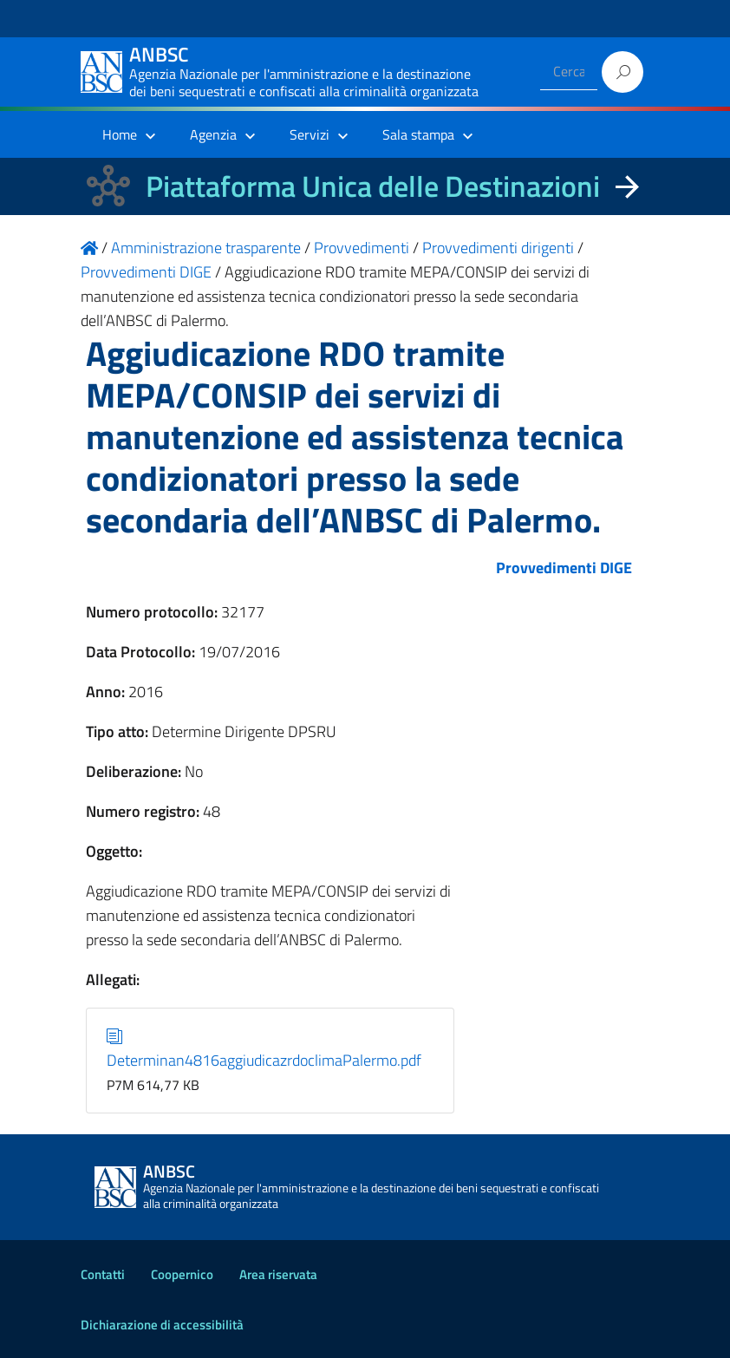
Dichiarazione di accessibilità (162, 1325)
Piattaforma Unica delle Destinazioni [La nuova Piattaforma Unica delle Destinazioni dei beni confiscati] (373, 186)
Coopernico (182, 1274)
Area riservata (278, 1274)
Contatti (103, 1274)
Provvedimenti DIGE (564, 567)
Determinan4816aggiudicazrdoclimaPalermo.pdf (264, 1048)
